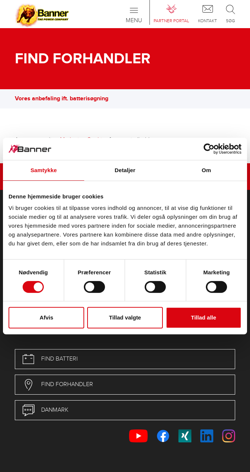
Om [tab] (206, 170)
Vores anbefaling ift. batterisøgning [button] (65, 98)
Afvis (46, 317)
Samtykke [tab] (43, 170)
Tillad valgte (125, 317)
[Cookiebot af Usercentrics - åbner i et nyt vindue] (209, 148)
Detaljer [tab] (125, 170)
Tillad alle (203, 317)
